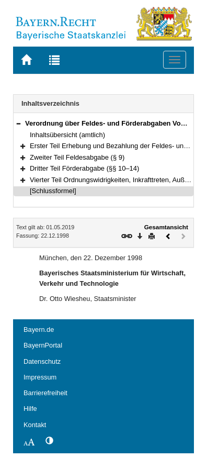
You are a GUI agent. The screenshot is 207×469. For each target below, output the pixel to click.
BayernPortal (43, 345)
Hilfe (30, 408)
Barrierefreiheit (45, 393)
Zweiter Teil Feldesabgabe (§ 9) (77, 157)
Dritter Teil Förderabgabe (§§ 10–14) (84, 168)
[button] (18, 123)
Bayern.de (39, 329)
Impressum (40, 377)
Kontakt (35, 425)
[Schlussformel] (53, 191)
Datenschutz (42, 361)
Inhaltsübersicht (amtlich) (67, 135)
